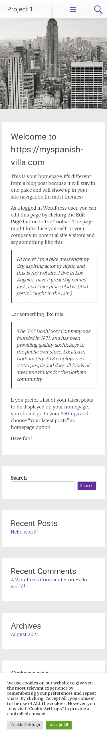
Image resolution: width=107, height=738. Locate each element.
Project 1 (20, 9)
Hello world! (24, 532)
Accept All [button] (59, 725)
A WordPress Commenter (39, 579)
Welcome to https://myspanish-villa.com (47, 149)
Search (19, 478)
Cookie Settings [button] (25, 725)
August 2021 (24, 634)
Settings (70, 413)
